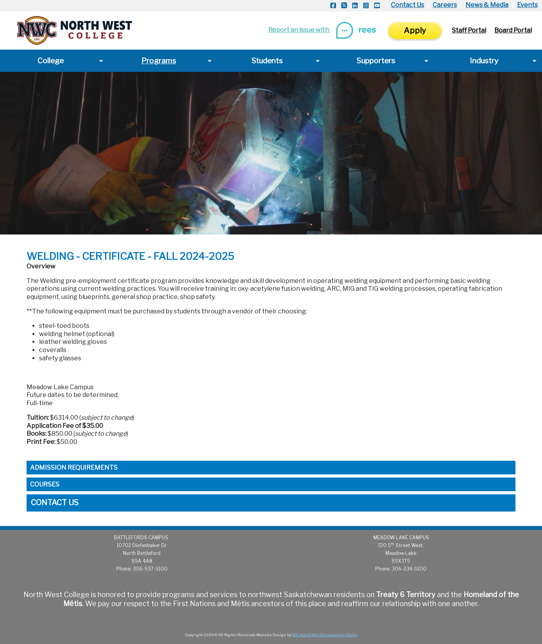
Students (267, 60)
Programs (158, 60)
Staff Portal (469, 30)
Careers (445, 5)
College (50, 60)
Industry (484, 60)
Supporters (376, 60)
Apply (415, 30)
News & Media (486, 5)
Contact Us (407, 5)
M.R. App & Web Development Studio (324, 635)
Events (527, 5)
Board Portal (513, 30)
